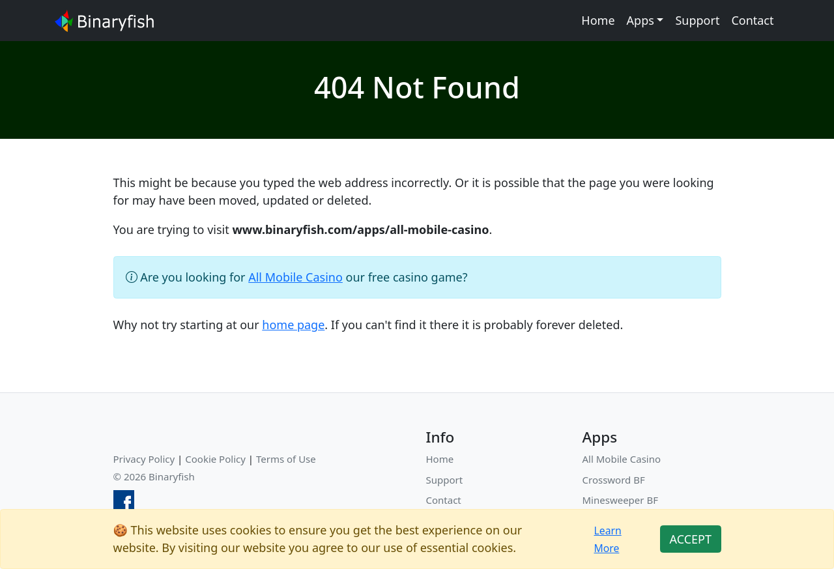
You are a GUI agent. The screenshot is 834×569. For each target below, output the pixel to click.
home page (293, 324)
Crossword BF (613, 479)
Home (597, 20)
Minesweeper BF (620, 499)
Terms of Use (286, 458)
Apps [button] (640, 20)
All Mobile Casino (295, 277)
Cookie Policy (215, 458)
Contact (752, 20)
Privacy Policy (144, 458)
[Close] (690, 539)
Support (697, 20)
